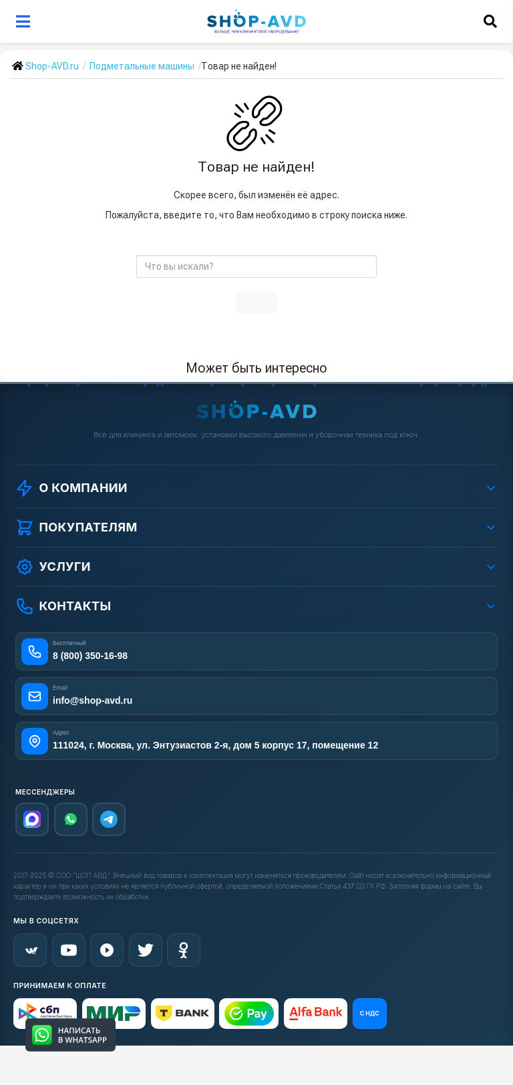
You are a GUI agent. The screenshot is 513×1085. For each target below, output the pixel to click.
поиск (256, 302)
